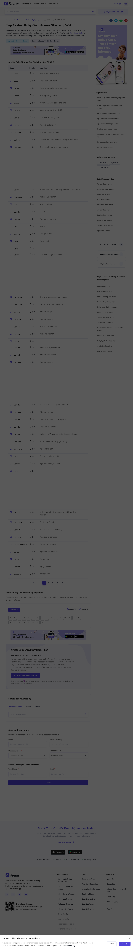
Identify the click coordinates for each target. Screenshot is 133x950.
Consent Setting (68, 945)
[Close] (130, 938)
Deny (112, 944)
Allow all (125, 944)
